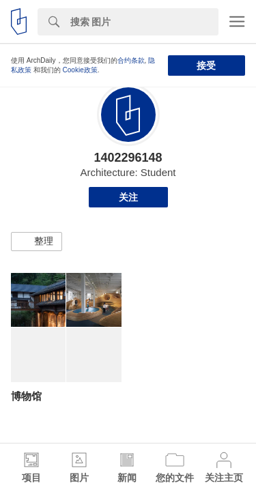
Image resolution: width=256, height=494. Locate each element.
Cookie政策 (80, 70)
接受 (206, 65)
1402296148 (128, 157)
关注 (128, 197)
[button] (36, 241)
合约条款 (131, 60)
